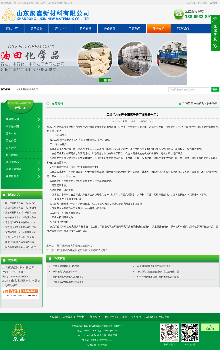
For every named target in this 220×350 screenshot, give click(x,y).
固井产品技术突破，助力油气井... (21, 202)
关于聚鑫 (36, 28)
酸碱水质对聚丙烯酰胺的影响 (19, 242)
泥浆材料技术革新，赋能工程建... (21, 212)
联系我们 (183, 28)
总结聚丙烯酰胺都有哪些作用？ (68, 282)
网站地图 (202, 2)
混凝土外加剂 (13, 169)
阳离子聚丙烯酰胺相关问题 (66, 266)
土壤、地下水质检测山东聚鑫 (19, 237)
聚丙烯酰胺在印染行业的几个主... (21, 247)
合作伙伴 (110, 28)
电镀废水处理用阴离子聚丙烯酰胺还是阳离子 (159, 277)
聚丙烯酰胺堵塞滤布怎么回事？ (75, 245)
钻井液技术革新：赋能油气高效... (21, 217)
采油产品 (11, 140)
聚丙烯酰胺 (12, 155)
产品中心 (61, 28)
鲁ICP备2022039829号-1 (102, 340)
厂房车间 (134, 28)
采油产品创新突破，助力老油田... (21, 207)
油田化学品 (12, 162)
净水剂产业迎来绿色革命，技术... (21, 222)
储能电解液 (12, 176)
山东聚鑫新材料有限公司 (26, 89)
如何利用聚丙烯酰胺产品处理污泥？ (154, 266)
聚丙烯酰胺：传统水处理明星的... (21, 232)
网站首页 (12, 28)
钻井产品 (11, 147)
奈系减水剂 (12, 126)
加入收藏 (191, 2)
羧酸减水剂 (12, 119)
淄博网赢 (102, 345)
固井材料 (11, 133)
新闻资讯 (85, 28)
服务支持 (159, 28)
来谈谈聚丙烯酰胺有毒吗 (65, 271)
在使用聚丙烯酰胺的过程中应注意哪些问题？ (82, 250)
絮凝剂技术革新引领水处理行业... (21, 227)
